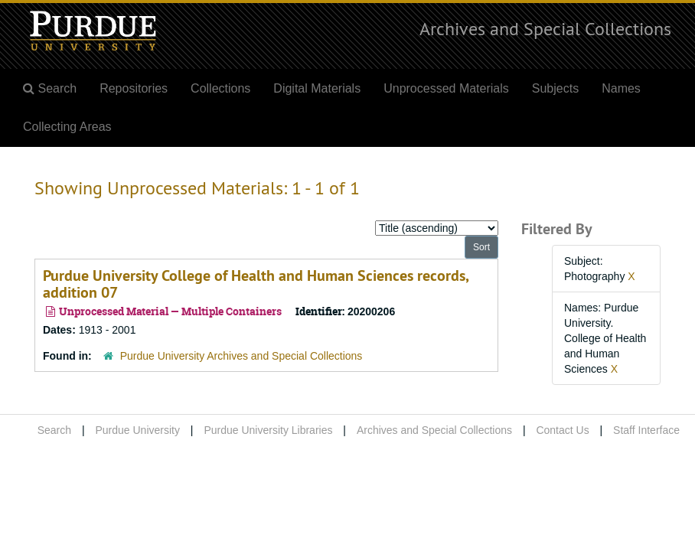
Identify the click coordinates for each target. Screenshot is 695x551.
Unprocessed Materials (446, 88)
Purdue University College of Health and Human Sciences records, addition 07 (255, 284)
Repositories (134, 88)
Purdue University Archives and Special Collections (241, 356)
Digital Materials (317, 88)
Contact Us (562, 430)
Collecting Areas (67, 126)
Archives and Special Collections (545, 28)
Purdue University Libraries (268, 430)
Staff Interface (646, 430)
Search (54, 430)
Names (621, 88)
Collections (220, 88)
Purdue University (137, 430)
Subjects (555, 88)
